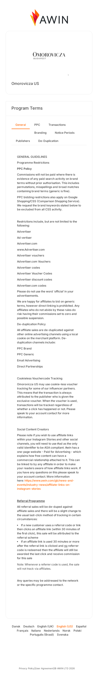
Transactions (57, 124)
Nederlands (52, 630)
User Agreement (44, 668)
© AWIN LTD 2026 (64, 668)
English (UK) (45, 626)
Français (22, 630)
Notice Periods (64, 132)
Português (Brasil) (42, 634)
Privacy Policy (27, 668)
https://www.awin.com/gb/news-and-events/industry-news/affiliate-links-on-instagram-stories (45, 484)
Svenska (62, 634)
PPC (37, 124)
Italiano (36, 630)
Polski (77, 630)
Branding (40, 132)
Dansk (16, 626)
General (20, 124)
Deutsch (28, 626)
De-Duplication (48, 141)
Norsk (66, 630)
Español (81, 626)
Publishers (23, 141)
